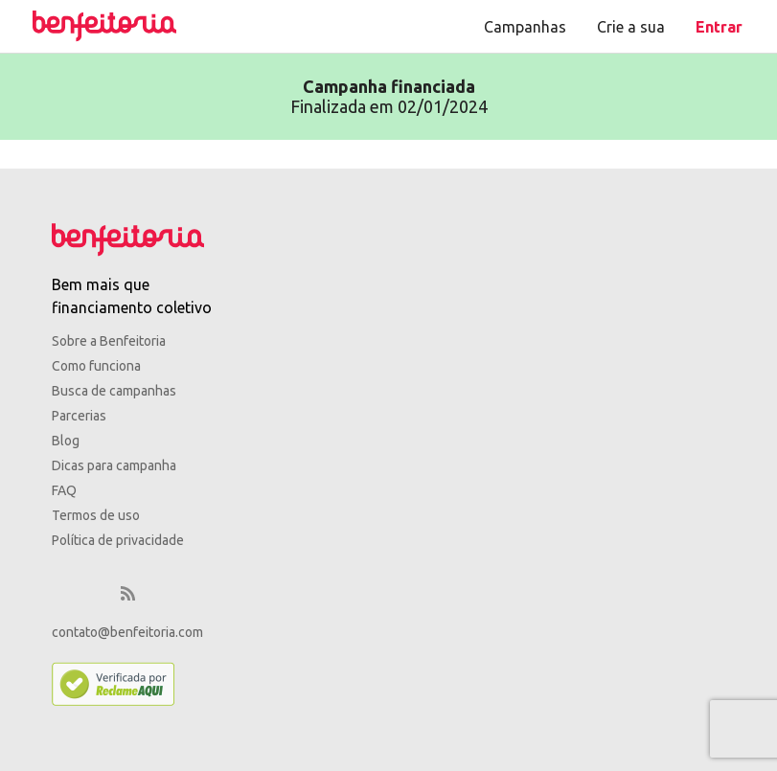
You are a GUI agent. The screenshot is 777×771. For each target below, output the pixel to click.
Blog (66, 440)
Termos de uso (96, 515)
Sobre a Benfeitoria (109, 341)
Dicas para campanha (114, 465)
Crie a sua (631, 26)
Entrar (719, 26)
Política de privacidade (118, 540)
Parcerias (79, 415)
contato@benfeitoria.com (127, 632)
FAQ (64, 490)
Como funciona (96, 366)
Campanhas (525, 26)
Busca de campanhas (114, 390)
